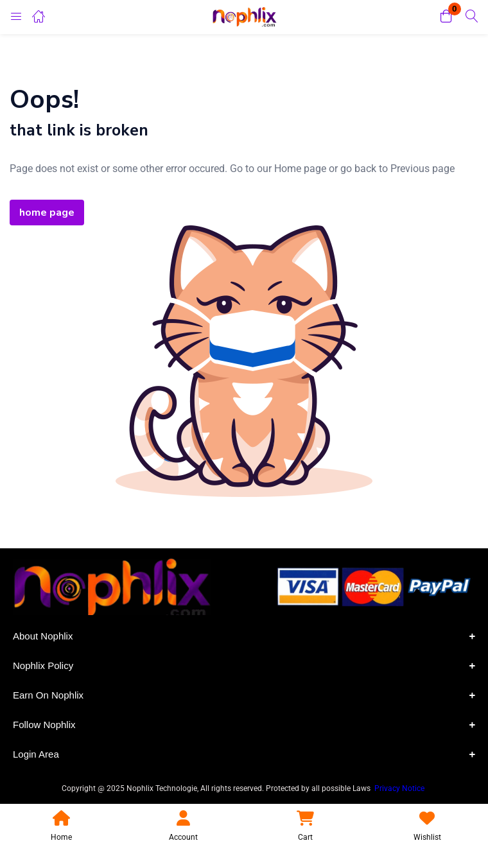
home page (46, 212)
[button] (446, 17)
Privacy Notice (400, 788)
